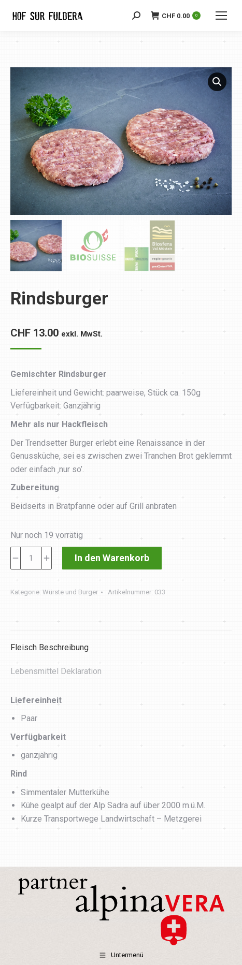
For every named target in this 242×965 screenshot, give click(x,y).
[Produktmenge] (31, 558)
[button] (217, 81)
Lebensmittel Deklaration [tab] (56, 671)
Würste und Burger (70, 592)
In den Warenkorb (112, 557)
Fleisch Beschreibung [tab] (49, 647)
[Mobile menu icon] (221, 15)
